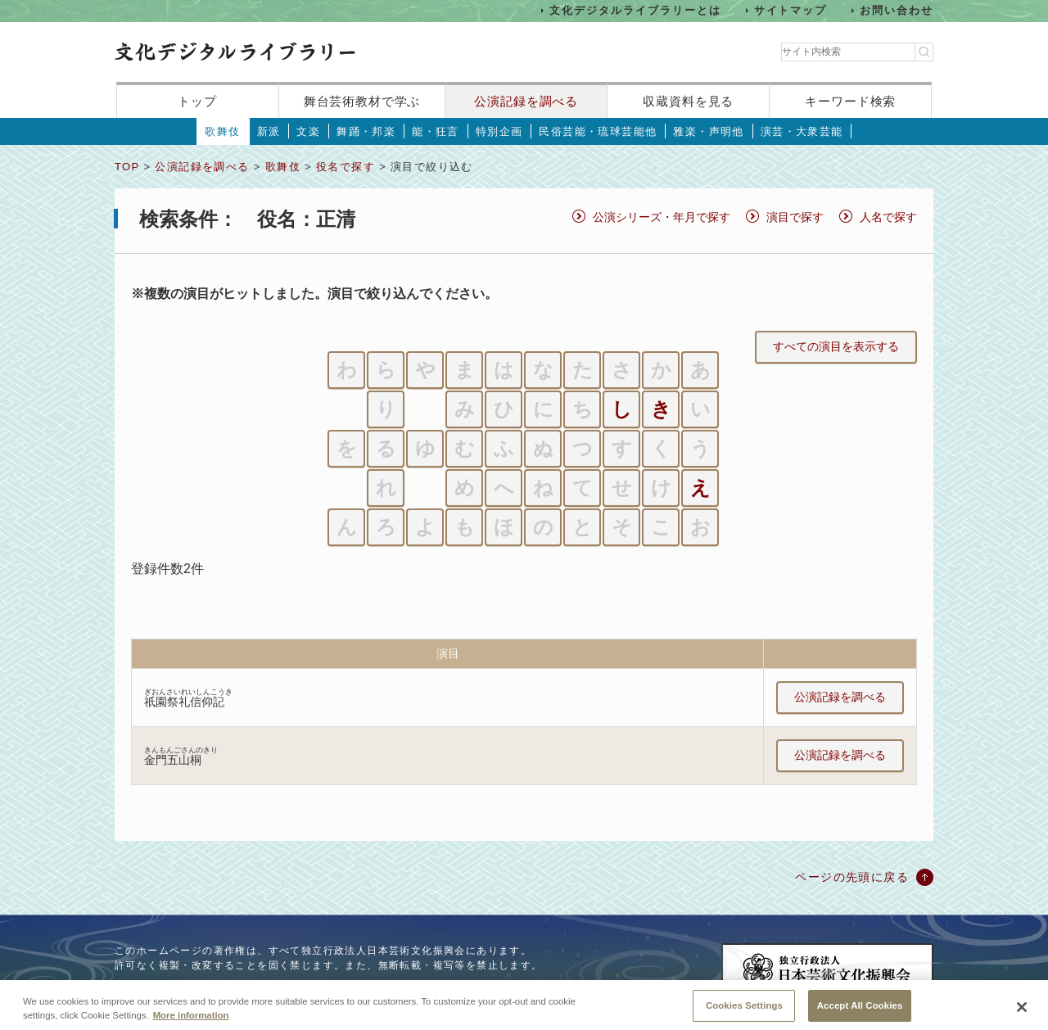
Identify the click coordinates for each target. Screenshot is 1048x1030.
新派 (269, 131)
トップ (197, 101)
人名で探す (888, 217)
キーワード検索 (850, 101)
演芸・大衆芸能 (802, 131)
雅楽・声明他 (708, 131)
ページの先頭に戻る (852, 876)
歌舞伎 (222, 131)
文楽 (308, 131)
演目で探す (795, 217)
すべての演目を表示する (836, 346)
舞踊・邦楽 (366, 131)
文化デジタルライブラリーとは (634, 10)
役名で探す (345, 166)
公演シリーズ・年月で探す (661, 217)
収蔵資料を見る (688, 101)
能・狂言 (435, 131)
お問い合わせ (896, 10)
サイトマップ (791, 10)
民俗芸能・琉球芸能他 (598, 131)
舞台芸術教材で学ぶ (362, 101)
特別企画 (499, 131)
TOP (127, 166)
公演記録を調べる (526, 101)
